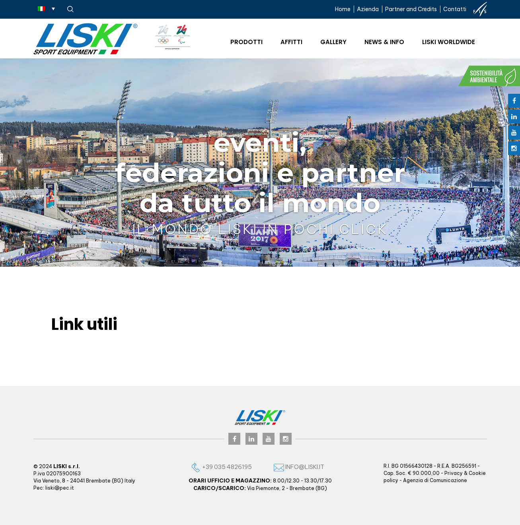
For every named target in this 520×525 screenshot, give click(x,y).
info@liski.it (299, 467)
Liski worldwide (448, 42)
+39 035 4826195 (221, 467)
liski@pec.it (59, 488)
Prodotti (246, 42)
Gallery (333, 42)
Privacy (453, 473)
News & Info (384, 42)
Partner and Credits (411, 9)
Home (343, 9)
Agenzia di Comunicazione (435, 480)
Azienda (368, 9)
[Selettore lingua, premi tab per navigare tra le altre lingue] (46, 8)
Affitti (291, 42)
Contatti (454, 9)
